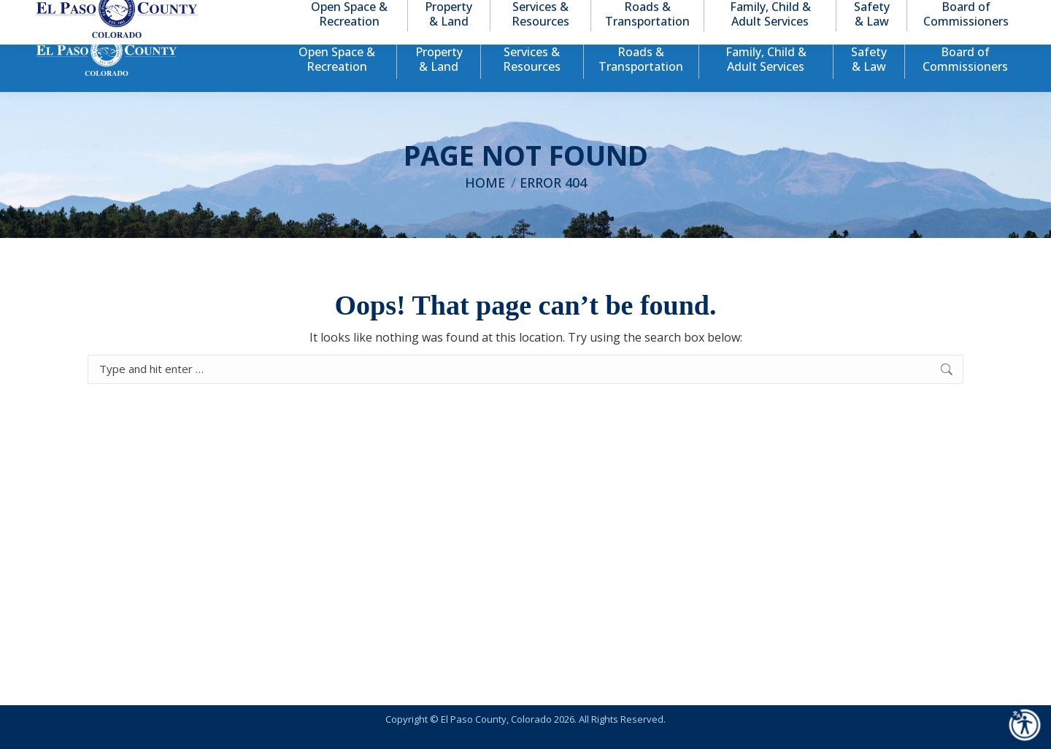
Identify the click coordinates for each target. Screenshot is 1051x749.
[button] (943, 13)
